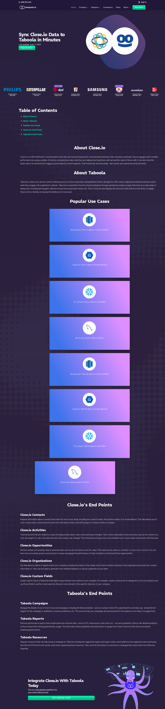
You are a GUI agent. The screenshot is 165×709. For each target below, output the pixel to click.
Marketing (51, 681)
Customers (138, 670)
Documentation (96, 681)
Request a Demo (27, 48)
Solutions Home (53, 670)
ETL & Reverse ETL (54, 673)
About (136, 678)
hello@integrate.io (28, 675)
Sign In (142, 2)
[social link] (20, 687)
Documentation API (97, 684)
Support (50, 687)
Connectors (108, 8)
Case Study (58, 84)
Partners (137, 681)
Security (93, 687)
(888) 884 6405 (25, 2)
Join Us (137, 684)
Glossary (93, 696)
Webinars (138, 675)
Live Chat (93, 673)
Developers (51, 690)
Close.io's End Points (32, 130)
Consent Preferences (98, 699)
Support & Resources (98, 675)
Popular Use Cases (31, 125)
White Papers (139, 673)
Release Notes (53, 693)
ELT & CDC (51, 675)
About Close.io (30, 116)
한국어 (137, 698)
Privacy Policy (95, 693)
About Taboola (30, 121)
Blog (92, 670)
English (137, 692)
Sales (49, 684)
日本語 (137, 695)
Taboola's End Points (32, 134)
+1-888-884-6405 (28, 682)
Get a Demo (140, 8)
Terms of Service (140, 707)
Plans (118, 8)
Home (72, 8)
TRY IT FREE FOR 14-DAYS (61, 481)
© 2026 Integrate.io (25, 707)
